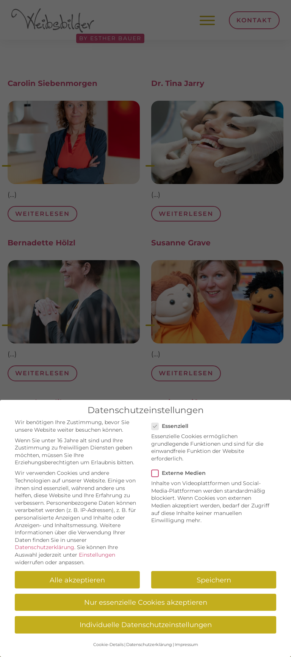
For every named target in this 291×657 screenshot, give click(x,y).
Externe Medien (181, 473)
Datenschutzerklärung (44, 547)
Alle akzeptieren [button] (77, 580)
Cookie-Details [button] (108, 644)
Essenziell (172, 426)
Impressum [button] (186, 644)
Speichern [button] (214, 580)
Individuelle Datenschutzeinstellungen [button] (146, 625)
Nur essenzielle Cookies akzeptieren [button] (145, 602)
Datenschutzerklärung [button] (149, 644)
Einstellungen (97, 554)
